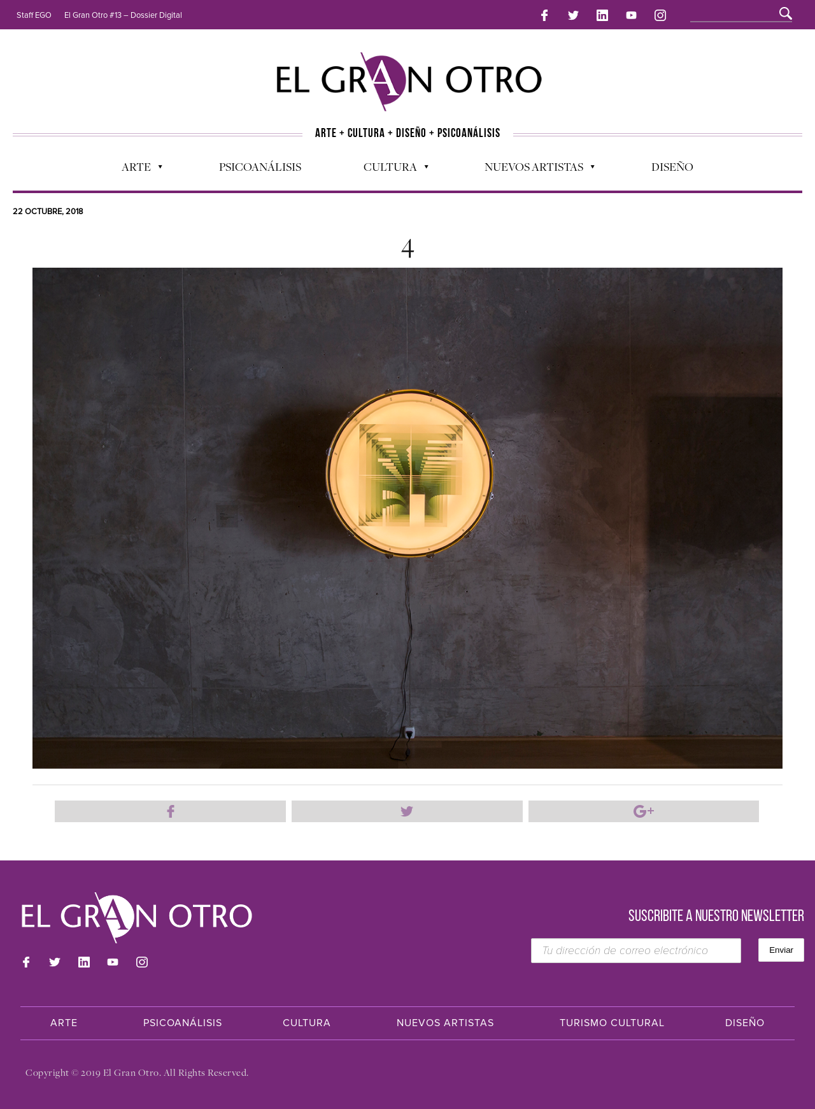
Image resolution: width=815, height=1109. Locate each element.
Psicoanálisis (260, 166)
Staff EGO (34, 15)
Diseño (672, 166)
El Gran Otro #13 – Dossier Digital (123, 15)
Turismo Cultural (612, 1023)
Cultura (390, 169)
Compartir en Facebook (170, 811)
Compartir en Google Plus (644, 811)
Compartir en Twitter (407, 811)
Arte (135, 169)
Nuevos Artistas (533, 169)
